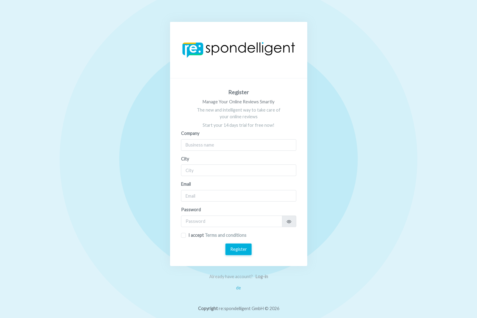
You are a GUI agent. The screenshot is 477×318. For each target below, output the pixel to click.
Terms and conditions (225, 235)
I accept (217, 235)
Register (238, 249)
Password (191, 209)
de (238, 287)
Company (190, 133)
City (185, 158)
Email (186, 184)
